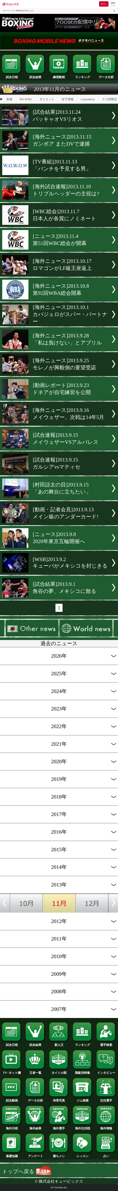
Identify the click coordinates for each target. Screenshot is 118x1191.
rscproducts (88, 99)
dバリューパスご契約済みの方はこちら (18, 11)
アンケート (35, 1154)
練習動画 (59, 75)
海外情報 (106, 1127)
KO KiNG (26, 99)
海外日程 (12, 1127)
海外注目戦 (82, 1127)
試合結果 (35, 75)
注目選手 (106, 1099)
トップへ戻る (26, 1171)
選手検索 (106, 1043)
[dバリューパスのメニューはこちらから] (112, 4)
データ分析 (106, 75)
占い (106, 1154)
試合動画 (12, 1099)
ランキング (82, 75)
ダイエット (46, 99)
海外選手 (59, 1127)
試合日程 (12, 75)
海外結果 (35, 1127)
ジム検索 (82, 1099)
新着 (9, 99)
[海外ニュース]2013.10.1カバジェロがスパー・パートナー (70, 314)
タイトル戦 (59, 1071)
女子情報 (68, 99)
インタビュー (106, 1071)
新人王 (59, 1043)
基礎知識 (12, 1154)
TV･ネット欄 (12, 1071)
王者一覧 (35, 1071)
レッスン (82, 1154)
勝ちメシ (59, 1154)
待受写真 (59, 1099)
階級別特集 (82, 1071)
